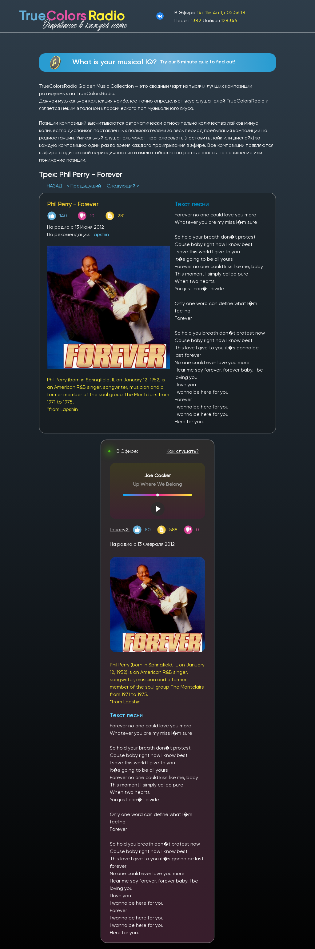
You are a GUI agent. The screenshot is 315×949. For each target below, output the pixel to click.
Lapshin (100, 234)
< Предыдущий (84, 186)
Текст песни (126, 715)
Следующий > (123, 186)
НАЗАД (55, 186)
